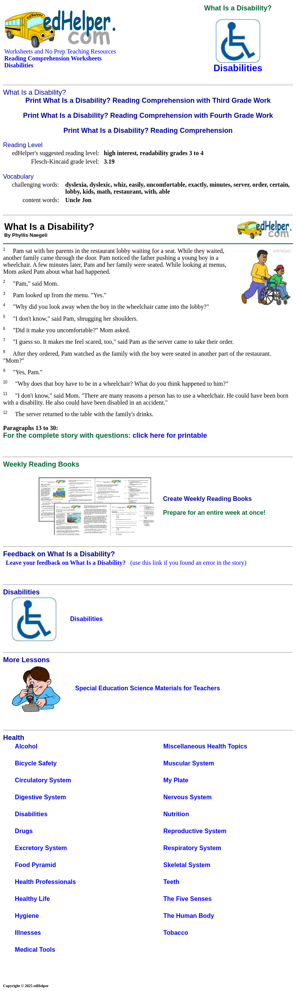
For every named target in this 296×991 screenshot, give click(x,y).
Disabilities (31, 814)
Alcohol (26, 746)
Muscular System (188, 763)
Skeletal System (186, 865)
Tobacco (175, 932)
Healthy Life (32, 899)
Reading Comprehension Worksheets (53, 58)
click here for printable (170, 435)
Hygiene (27, 915)
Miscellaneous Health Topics (205, 746)
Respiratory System (192, 848)
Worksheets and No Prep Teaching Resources (60, 51)
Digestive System (40, 797)
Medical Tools (35, 949)
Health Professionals (45, 882)
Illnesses (28, 932)
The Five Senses (187, 899)
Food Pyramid (35, 865)
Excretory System (41, 848)
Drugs (24, 831)
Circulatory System (43, 780)
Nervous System (187, 797)
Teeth (171, 882)
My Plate (175, 780)
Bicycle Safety (36, 763)
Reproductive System (195, 831)
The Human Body (188, 915)
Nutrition (176, 814)
